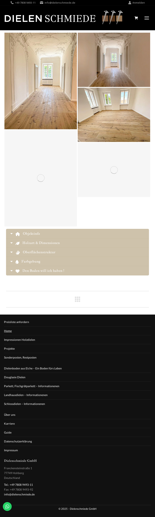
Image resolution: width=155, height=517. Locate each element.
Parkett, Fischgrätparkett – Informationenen (31, 386)
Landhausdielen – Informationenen (26, 395)
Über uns (9, 414)
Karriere (9, 423)
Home (8, 331)
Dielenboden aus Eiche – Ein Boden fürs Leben (33, 368)
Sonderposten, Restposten (20, 357)
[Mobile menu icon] (146, 18)
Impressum (11, 450)
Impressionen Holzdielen (19, 339)
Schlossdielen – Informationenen (24, 403)
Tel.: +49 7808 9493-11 (18, 484)
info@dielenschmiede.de (60, 2)
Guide (8, 432)
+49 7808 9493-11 (25, 2)
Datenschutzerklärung (18, 441)
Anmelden (136, 3)
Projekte (9, 348)
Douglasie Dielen (14, 377)
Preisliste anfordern (16, 322)
